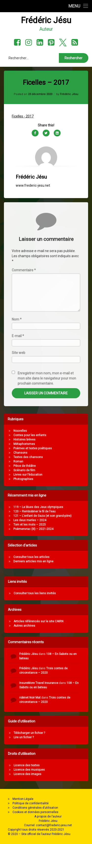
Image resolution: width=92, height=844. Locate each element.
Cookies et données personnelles (35, 812)
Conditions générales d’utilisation (35, 807)
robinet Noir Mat (76, 697)
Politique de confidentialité (31, 803)
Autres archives (71, 625)
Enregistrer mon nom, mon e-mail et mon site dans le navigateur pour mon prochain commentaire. (47, 491)
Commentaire (24, 383)
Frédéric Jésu (69, 59)
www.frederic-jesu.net (33, 151)
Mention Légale (23, 799)
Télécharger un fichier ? (76, 733)
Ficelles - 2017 (23, 82)
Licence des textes (73, 765)
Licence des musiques (75, 769)
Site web (18, 466)
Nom (17, 432)
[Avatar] (46, 123)
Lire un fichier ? (70, 737)
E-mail (18, 449)
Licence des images (74, 774)
